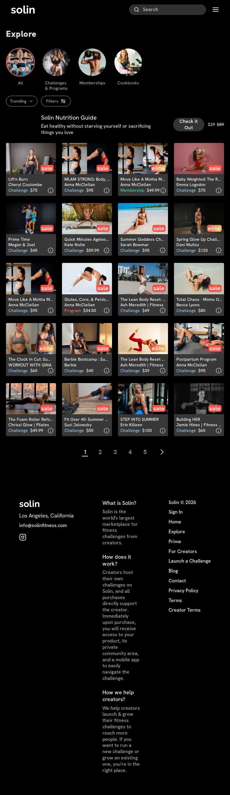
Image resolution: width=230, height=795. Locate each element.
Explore (177, 534)
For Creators (183, 554)
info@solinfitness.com (43, 528)
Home (175, 524)
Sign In (176, 514)
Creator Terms (185, 613)
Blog (173, 573)
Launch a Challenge (190, 563)
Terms (175, 603)
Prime (175, 544)
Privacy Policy (183, 593)
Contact (177, 583)
